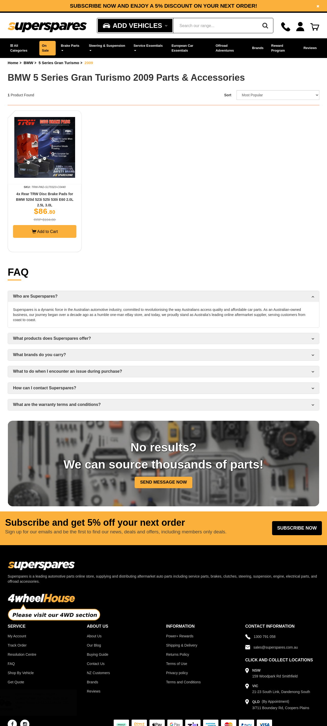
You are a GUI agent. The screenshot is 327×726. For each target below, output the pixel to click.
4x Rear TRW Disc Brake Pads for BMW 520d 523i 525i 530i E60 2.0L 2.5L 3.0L (45, 199)
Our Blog (94, 645)
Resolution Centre (22, 654)
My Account (17, 636)
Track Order (17, 645)
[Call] (285, 26)
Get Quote (16, 682)
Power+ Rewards (179, 636)
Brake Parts (70, 47)
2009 (89, 63)
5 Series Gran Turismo (59, 63)
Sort (227, 95)
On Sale (45, 48)
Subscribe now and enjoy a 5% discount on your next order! (163, 6)
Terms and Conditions (183, 682)
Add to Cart (45, 231)
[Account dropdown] (300, 27)
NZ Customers (98, 673)
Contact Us (95, 664)
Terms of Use (176, 664)
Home (13, 63)
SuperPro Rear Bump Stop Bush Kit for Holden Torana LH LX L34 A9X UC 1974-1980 (48, 703)
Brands (258, 48)
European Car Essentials (182, 48)
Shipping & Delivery (181, 645)
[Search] (265, 25)
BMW (28, 63)
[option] (163, 5)
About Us (94, 636)
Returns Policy (177, 654)
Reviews (310, 48)
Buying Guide (97, 654)
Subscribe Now (297, 528)
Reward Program (278, 48)
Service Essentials (148, 47)
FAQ (11, 664)
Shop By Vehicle (21, 673)
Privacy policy (177, 673)
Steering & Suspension (107, 47)
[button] (22, 48)
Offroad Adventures (225, 48)
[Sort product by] (278, 95)
